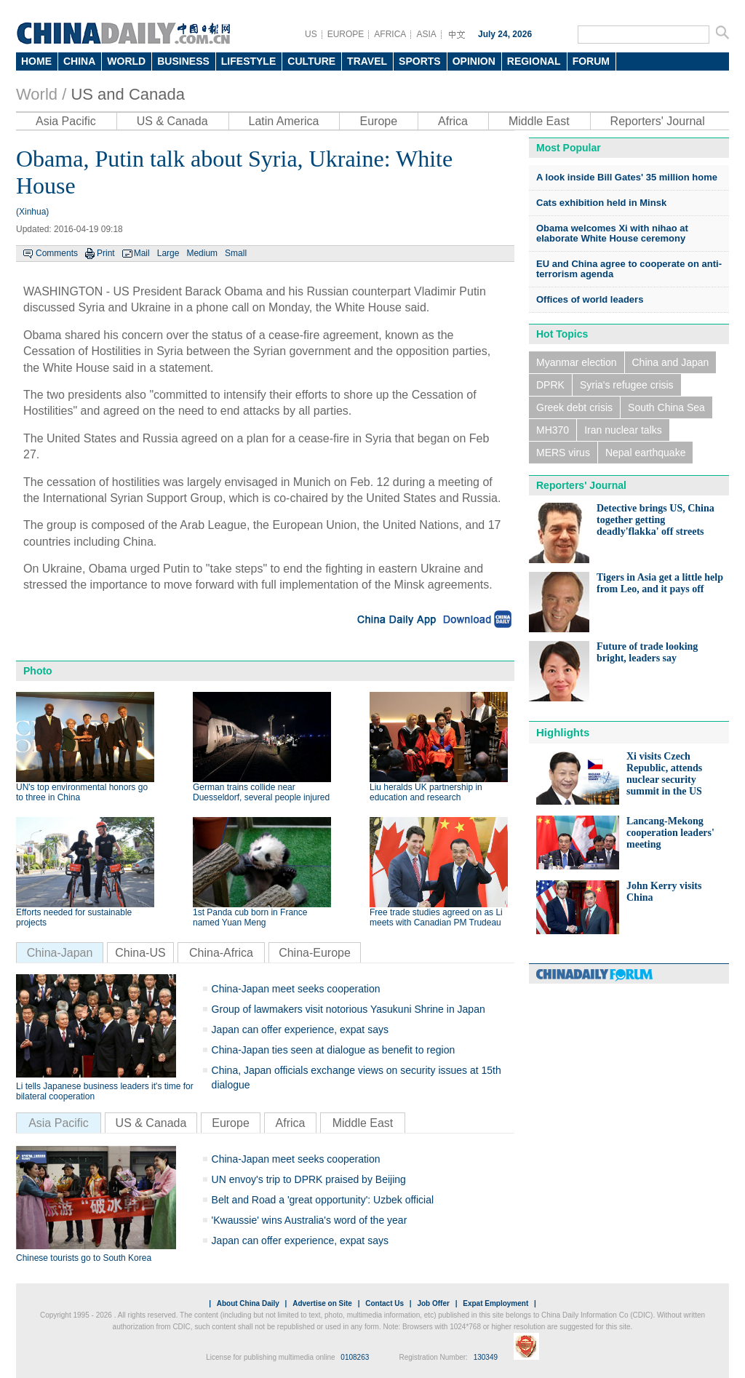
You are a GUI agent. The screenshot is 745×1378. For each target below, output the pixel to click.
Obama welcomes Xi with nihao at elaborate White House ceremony (612, 233)
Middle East (539, 121)
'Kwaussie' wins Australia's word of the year (309, 1220)
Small (236, 253)
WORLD (126, 61)
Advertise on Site (322, 1303)
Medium (202, 253)
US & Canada (172, 121)
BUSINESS (183, 61)
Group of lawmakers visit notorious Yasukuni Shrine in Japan (348, 1009)
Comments (57, 253)
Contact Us (384, 1303)
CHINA (79, 61)
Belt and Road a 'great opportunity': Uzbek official (323, 1200)
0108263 (354, 1357)
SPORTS (420, 61)
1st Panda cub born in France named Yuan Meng (250, 917)
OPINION (474, 61)
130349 (486, 1357)
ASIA (426, 34)
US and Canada (128, 94)
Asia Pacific (66, 121)
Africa (453, 121)
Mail (142, 253)
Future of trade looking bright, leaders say (647, 652)
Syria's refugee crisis (627, 385)
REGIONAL (534, 61)
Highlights (562, 732)
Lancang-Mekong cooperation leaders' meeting (670, 833)
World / (41, 94)
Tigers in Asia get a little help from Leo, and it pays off (660, 583)
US (311, 34)
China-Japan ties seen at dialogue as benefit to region (333, 1050)
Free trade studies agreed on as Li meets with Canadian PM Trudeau (436, 917)
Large (168, 253)
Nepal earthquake (645, 452)
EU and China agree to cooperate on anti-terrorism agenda (629, 268)
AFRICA (390, 34)
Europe (378, 121)
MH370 (552, 430)
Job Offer (433, 1303)
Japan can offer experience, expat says (300, 1029)
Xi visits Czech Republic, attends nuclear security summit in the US (664, 774)
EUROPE (345, 34)
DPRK (550, 385)
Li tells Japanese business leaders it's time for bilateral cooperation (105, 1091)
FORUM (591, 61)
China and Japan (670, 362)
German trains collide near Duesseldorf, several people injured (261, 792)
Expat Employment (495, 1303)
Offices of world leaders (589, 299)
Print (106, 253)
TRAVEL (367, 61)
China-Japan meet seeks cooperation (296, 989)
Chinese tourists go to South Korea (83, 1258)
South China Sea (666, 407)
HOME (36, 61)
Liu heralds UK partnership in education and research (426, 792)
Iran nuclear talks (623, 430)
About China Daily (248, 1303)
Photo (37, 671)
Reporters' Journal (657, 121)
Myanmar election (576, 362)
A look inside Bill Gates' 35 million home (626, 177)
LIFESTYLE (248, 61)
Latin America (284, 121)
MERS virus (563, 452)
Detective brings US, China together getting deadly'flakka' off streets (655, 520)
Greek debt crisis (574, 407)
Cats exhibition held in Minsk (601, 202)
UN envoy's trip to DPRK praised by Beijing (309, 1179)
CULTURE (311, 61)
